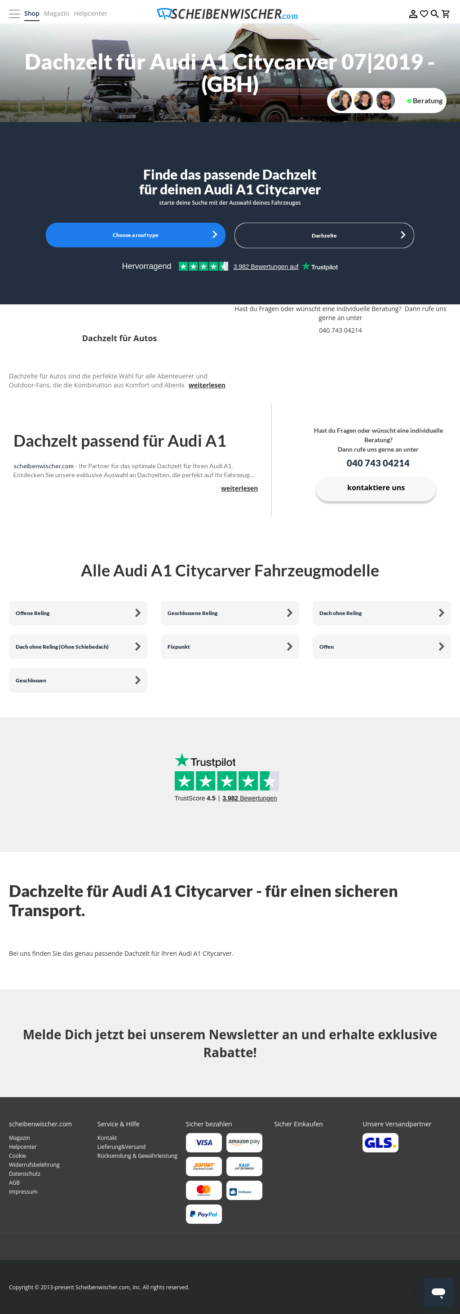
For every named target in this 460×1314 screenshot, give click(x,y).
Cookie (17, 1156)
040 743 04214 (378, 462)
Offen (326, 646)
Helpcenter (90, 13)
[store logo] (230, 13)
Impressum (23, 1191)
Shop (32, 13)
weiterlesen (207, 385)
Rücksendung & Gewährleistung (137, 1156)
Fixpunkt (179, 646)
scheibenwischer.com (43, 466)
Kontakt (107, 1138)
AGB (14, 1183)
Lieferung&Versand (121, 1147)
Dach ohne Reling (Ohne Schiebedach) (62, 646)
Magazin (56, 13)
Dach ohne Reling (340, 613)
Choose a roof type (136, 235)
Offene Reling (32, 613)
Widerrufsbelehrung (34, 1165)
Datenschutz (24, 1174)
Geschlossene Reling (192, 613)
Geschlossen (31, 680)
